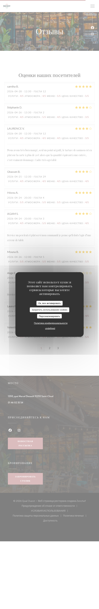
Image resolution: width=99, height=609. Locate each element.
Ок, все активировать (49, 303)
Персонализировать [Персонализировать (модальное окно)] (49, 316)
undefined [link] (50, 328)
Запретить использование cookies (49, 309)
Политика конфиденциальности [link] (51, 323)
